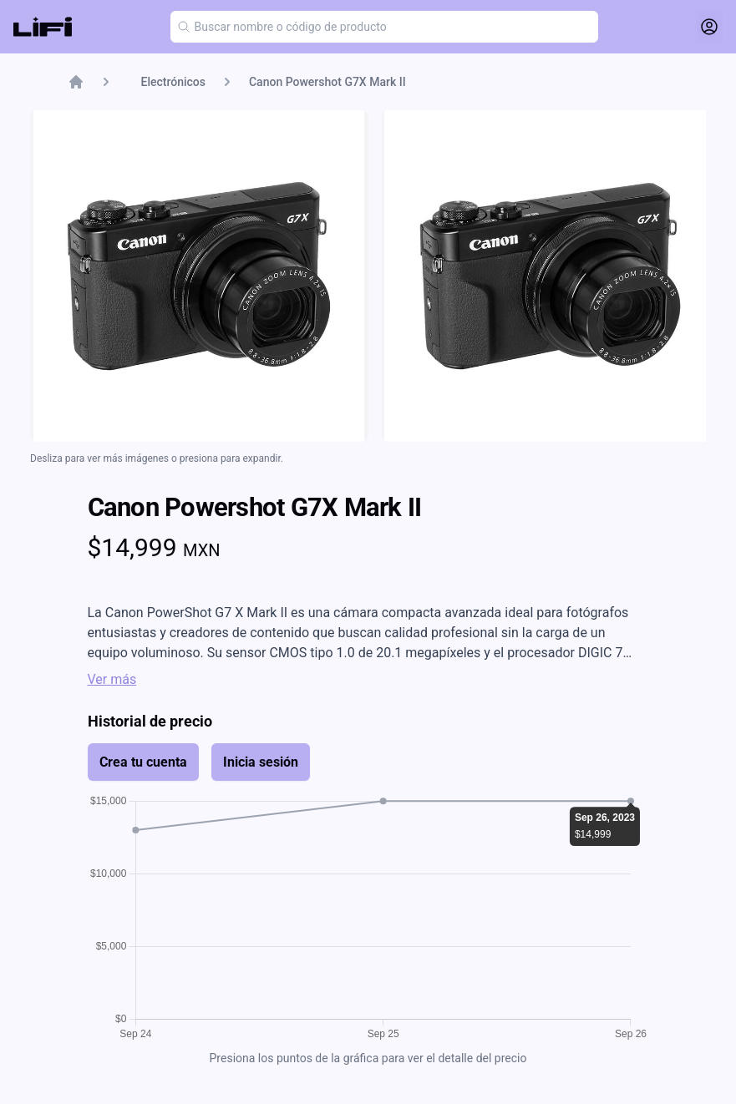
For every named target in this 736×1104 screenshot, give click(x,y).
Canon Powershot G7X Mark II (327, 82)
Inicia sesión (260, 762)
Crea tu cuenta (143, 762)
